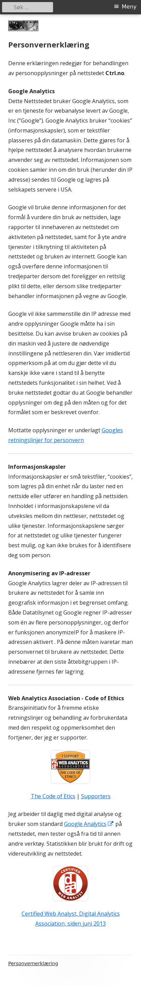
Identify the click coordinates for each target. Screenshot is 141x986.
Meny (129, 6)
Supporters (96, 796)
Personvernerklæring (33, 963)
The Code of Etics (53, 796)
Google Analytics (89, 824)
